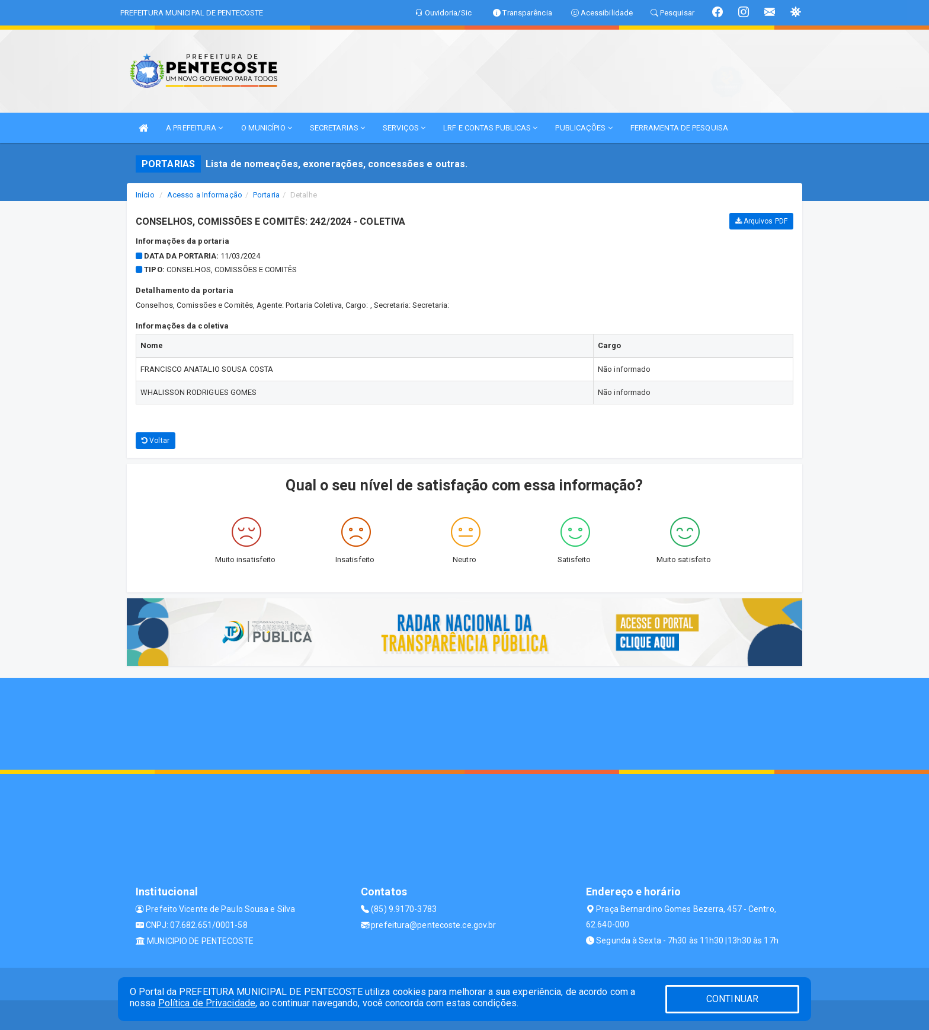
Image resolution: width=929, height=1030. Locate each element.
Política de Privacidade (206, 1003)
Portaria (266, 194)
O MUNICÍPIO (266, 127)
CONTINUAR (732, 999)
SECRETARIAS (337, 127)
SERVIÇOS (404, 127)
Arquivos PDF (761, 221)
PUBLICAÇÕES (583, 127)
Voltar (155, 440)
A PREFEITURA (194, 127)
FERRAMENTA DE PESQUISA (679, 127)
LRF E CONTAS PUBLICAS (490, 127)
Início (145, 194)
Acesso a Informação (204, 194)
